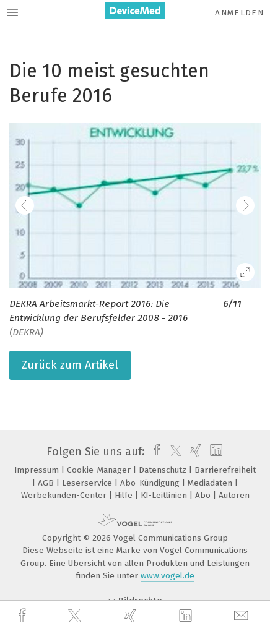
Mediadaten (211, 483)
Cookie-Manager (100, 470)
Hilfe (125, 495)
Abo (204, 495)
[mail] (242, 615)
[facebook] (23, 615)
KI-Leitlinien (165, 495)
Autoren (234, 495)
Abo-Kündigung (151, 483)
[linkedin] (187, 616)
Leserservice (88, 483)
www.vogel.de (167, 575)
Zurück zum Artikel (70, 365)
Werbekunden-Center (65, 495)
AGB (47, 483)
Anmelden (239, 12)
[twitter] (76, 616)
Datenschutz (164, 470)
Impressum (37, 470)
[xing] (132, 616)
